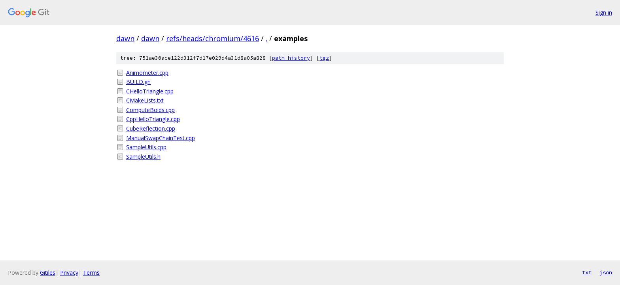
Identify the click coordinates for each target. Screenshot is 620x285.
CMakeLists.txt (145, 100)
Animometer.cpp (147, 72)
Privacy (69, 272)
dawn (125, 38)
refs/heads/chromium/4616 (212, 38)
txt (587, 272)
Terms (91, 272)
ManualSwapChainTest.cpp (160, 138)
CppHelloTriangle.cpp (153, 119)
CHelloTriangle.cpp (150, 91)
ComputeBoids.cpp (150, 110)
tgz (324, 58)
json (605, 272)
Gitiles (47, 272)
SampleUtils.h (143, 156)
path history (291, 58)
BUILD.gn (138, 82)
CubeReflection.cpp (150, 128)
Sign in (603, 12)
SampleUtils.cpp (146, 147)
